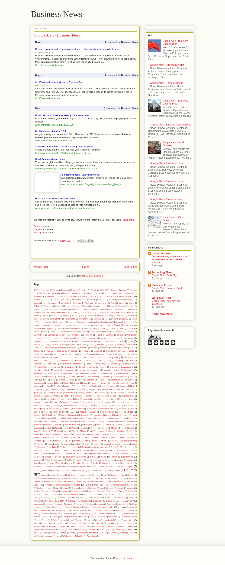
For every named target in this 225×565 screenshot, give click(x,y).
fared (117, 373)
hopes (121, 399)
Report (36, 471)
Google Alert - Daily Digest (165, 275)
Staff (121, 494)
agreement (51, 293)
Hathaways (77, 396)
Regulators (81, 466)
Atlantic (121, 300)
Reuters (130, 470)
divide (119, 354)
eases (131, 361)
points (131, 450)
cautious (91, 322)
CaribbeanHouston (44, 322)
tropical (64, 520)
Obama (68, 441)
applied (75, 300)
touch (117, 514)
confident (88, 335)
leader (116, 415)
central (110, 322)
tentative (44, 510)
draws (45, 361)
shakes (67, 485)
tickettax (56, 514)
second (70, 482)
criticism (37, 345)
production (70, 457)
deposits (74, 351)
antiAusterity (127, 296)
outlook (78, 444)
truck (72, 520)
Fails (87, 373)
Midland (57, 431)
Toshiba (108, 514)
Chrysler (37, 328)
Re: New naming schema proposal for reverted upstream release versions (169, 259)
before (131, 306)
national (76, 437)
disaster (71, 354)
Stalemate (130, 494)
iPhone (111, 408)
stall (35, 498)
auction (37, 303)
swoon (39, 507)
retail (109, 470)
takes (95, 507)
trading (83, 517)
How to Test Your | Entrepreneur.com (62, 115)
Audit (45, 303)
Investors (78, 408)
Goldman (59, 390)
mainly (101, 421)
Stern (82, 498)
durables (99, 361)
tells (35, 510)
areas (92, 299)
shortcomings (118, 485)
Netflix (104, 437)
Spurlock (94, 494)
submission (72, 501)
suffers (109, 501)
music (57, 437)
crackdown (109, 341)
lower (62, 421)
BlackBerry (38, 313)
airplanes (76, 293)
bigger (98, 309)
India (56, 405)
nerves (95, 437)
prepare (105, 454)
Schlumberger (101, 478)
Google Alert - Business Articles (167, 64)
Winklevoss (83, 533)
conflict (98, 335)
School (114, 478)
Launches (85, 415)
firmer (116, 377)
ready (95, 463)
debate (61, 348)
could (77, 341)
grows (80, 393)
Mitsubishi (121, 431)
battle (85, 306)
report (130, 466)
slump (46, 491)
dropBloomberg (66, 361)
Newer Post (41, 266)
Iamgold (37, 402)
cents (118, 322)
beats (111, 306)
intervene (116, 406)
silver (57, 488)
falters (109, 373)
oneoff (113, 441)
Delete (37, 226)
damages (100, 345)
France (93, 383)
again (123, 290)
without (94, 533)
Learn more (128, 220)
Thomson (108, 510)
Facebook (128, 370)
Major (131, 421)
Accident (56, 290)
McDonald (130, 425)
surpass (100, 504)
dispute (101, 354)
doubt (92, 357)
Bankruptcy (48, 306)
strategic (37, 501)
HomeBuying (111, 399)
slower (120, 488)
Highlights (38, 399)
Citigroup (49, 329)
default (94, 347)
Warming (81, 530)
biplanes (130, 309)
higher (115, 396)
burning (46, 319)
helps (107, 396)
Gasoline (57, 386)
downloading (129, 357)
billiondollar (118, 309)
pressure (115, 454)
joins (102, 412)
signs (50, 488)
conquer (120, 335)
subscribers (97, 501)
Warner (92, 530)
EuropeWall (42, 367)
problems (58, 457)
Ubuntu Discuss (161, 253)
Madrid (92, 421)
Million (83, 431)
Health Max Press (162, 313)
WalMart (71, 530)
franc (84, 383)
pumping (90, 460)
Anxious (37, 300)
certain (36, 325)
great (90, 390)
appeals (56, 300)
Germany (87, 386)
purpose (101, 460)
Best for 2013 (50, 131)
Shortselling (132, 485)
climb (85, 329)
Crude (46, 345)
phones (131, 447)
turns (99, 520)
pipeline (66, 450)
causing (72, 322)
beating (103, 306)
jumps (130, 411)
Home (86, 266)
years (58, 536)
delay (132, 348)
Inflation (93, 405)
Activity (94, 290)
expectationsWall (41, 370)
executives (69, 367)
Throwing (46, 514)
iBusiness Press (161, 285)
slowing (37, 491)
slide (94, 488)
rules (123, 475)
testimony (72, 510)
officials (104, 441)
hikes (70, 399)
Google (69, 390)
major (122, 421)
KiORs (47, 415)
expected (58, 370)
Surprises (111, 504)
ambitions (38, 296)
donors (55, 357)
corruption (59, 341)
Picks (48, 450)
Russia (131, 475)
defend (104, 348)
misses (110, 431)
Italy (63, 412)
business (57, 318)
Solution (92, 491)
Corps (49, 341)
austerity (65, 303)
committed (130, 332)
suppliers (49, 504)
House (131, 399)
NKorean (37, 441)
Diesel (36, 354)
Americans (62, 296)
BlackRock (64, 312)
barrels (77, 306)
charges (68, 325)
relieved (111, 466)
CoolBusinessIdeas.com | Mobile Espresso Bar (59, 82)
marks (99, 425)
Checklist (98, 325)
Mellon (74, 428)
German (76, 386)
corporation (38, 341)
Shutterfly (40, 488)
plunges (122, 450)
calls (106, 319)
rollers (97, 475)
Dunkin (89, 361)
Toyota (54, 516)
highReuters (51, 399)
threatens (120, 510)
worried (113, 533)
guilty (110, 393)
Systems (68, 507)
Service (37, 485)
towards (37, 517)
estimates (114, 364)
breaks (55, 315)
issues (46, 412)
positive (55, 453)
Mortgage (77, 434)
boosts (122, 313)
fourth (66, 383)
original (67, 444)
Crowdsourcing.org (44, 52)
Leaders (126, 415)
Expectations (127, 367)
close (112, 328)
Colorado (84, 332)
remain (120, 466)
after (102, 290)
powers (85, 454)
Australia (77, 303)
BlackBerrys (51, 313)
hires (77, 399)
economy (64, 363)
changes (46, 325)
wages (62, 530)
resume (99, 470)
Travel (91, 517)
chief (108, 325)
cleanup (76, 329)
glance (113, 386)
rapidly (61, 463)
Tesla (53, 510)
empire (104, 364)
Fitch (36, 380)
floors (53, 380)
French (114, 383)
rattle (87, 463)
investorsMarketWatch (96, 409)
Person (114, 447)
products (82, 457)
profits (103, 457)
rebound (105, 463)
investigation (54, 409)
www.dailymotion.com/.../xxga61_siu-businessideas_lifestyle (90, 184)
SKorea (75, 488)
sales (54, 478)
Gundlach (120, 393)
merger (104, 428)
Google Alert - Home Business (166, 82)
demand (37, 351)
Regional (69, 466)
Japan (82, 411)
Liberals (66, 418)
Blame (83, 313)
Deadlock (37, 348)
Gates (67, 386)
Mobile (131, 431)
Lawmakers (97, 415)
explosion (95, 370)
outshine (97, 444)
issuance (122, 409)
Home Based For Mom (55, 198)
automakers (102, 303)
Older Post (130, 266)
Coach (45, 332)
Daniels (120, 345)
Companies (53, 335)
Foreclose (102, 380)
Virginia (37, 530)
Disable (46, 354)
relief (102, 466)
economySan (78, 364)
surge (79, 504)
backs (131, 303)
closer (130, 328)
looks (124, 418)
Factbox (58, 373)
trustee (80, 520)
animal (94, 296)
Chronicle (129, 325)
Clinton (94, 329)
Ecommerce (38, 364)
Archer (84, 300)
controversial (91, 338)
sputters (112, 494)
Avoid (113, 303)
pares (134, 444)
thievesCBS (85, 510)
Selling (111, 482)
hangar (46, 396)
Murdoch (47, 437)
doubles (83, 357)
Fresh (122, 383)
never (113, 437)
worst (134, 533)
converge (104, 338)
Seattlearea (58, 482)
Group (48, 393)
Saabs (36, 478)
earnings (119, 360)
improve (76, 402)
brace (45, 315)
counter (87, 341)
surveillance (123, 504)
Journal (111, 412)
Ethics (124, 364)
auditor (54, 303)
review (44, 475)
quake (120, 460)
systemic (57, 507)
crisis (130, 341)
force (80, 380)
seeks (101, 481)
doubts (100, 357)
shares (77, 484)
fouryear (75, 383)
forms (58, 383)
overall (117, 444)
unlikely (118, 523)
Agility (39, 293)
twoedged (108, 520)
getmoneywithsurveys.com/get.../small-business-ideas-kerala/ (66, 168)
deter (108, 351)
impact (55, 402)
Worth (39, 536)
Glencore (123, 386)
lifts (74, 418)
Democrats (48, 351)
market (57, 424)
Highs (62, 399)
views (130, 526)
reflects (49, 466)
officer (85, 441)
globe (39, 389)
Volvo (45, 530)
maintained (112, 421)
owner (126, 444)
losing (45, 421)
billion (107, 309)
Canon (115, 319)
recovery (38, 466)
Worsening (124, 533)
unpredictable (39, 526)
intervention (128, 406)
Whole (53, 533)
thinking (98, 510)
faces (50, 373)
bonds (113, 312)
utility (81, 526)
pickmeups (38, 450)
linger (90, 418)
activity (85, 290)
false (102, 373)
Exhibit (82, 367)
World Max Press (162, 297)
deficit (123, 347)
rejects (93, 466)
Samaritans (66, 478)
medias (48, 428)
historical (86, 399)
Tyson (117, 520)
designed (98, 351)
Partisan (63, 447)
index (36, 405)
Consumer (132, 335)
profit (92, 456)
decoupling (71, 348)
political (46, 454)
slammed (85, 488)
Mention (94, 428)
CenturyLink (129, 322)
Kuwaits (63, 415)
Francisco (104, 383)
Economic (51, 364)
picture (56, 450)
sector (80, 481)
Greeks (119, 390)
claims (67, 329)
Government (80, 390)
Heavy (98, 396)
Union (97, 523)
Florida (62, 380)
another (115, 296)
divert (111, 354)
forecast (90, 380)
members (84, 428)
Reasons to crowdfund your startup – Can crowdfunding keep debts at (77, 49)
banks (58, 306)
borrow (131, 313)
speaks (46, 494)
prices (125, 453)
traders (74, 517)
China (117, 325)
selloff (120, 481)
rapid (52, 463)
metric (123, 428)
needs (86, 437)
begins (36, 309)
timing (87, 514)
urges (62, 526)
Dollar (46, 357)
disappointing (59, 354)
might (66, 431)
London (115, 418)
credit (120, 341)
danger (110, 345)
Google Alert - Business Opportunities (175, 42)
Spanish (37, 494)
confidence (76, 335)
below (45, 309)
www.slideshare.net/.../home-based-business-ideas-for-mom (65, 208)
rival (89, 475)
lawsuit (108, 415)
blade (75, 313)
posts (75, 453)
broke (90, 316)
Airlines (64, 293)
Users (72, 526)
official (94, 441)
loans (107, 418)
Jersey (93, 412)
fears (134, 373)
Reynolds (64, 475)
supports (69, 504)
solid (84, 491)
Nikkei (131, 437)
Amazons (129, 293)
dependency (62, 351)
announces (104, 296)
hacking (37, 396)
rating (78, 463)
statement (62, 498)
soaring (75, 491)
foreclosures (39, 383)
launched (74, 415)
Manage (38, 232)
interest (104, 406)
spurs (103, 494)
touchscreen (129, 514)
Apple (65, 299)
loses (36, 421)
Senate (130, 481)
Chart (78, 325)
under (36, 523)
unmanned (129, 523)
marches (47, 425)
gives (104, 386)
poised (36, 454)
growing (69, 392)
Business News (56, 14)
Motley (105, 434)
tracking (64, 517)
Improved (86, 402)
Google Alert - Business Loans (166, 163)
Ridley (73, 475)
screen (131, 478)
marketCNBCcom (73, 424)
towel (46, 517)
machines (81, 421)
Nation (66, 437)
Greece (99, 389)
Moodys (56, 434)
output (87, 444)
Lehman (48, 418)
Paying (85, 447)
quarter (130, 460)
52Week (37, 290)
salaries (45, 478)
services (48, 485)
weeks (131, 529)
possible (66, 454)
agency (133, 290)
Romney (113, 475)
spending (75, 494)
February (41, 377)
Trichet (134, 517)
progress (37, 460)
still (89, 498)
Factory (79, 373)
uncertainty (129, 520)
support (60, 504)
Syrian (48, 507)
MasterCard (109, 425)
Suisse (118, 501)
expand (102, 367)
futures (37, 386)
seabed (37, 482)
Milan (74, 431)
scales (88, 478)
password (75, 447)
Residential (79, 471)
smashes (65, 491)
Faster (125, 373)
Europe (133, 364)
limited (81, 418)
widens (63, 533)
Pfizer (122, 447)
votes (53, 530)
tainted (78, 507)
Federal (51, 377)
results (90, 471)
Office (77, 441)
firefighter (106, 377)
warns (101, 529)
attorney (130, 300)
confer (64, 335)
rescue (46, 470)
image (46, 402)
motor (113, 434)
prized (134, 454)
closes (36, 332)
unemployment (58, 523)
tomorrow (97, 514)
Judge (120, 412)
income (108, 402)
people (94, 447)
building (110, 316)
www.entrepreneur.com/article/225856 (54, 125)
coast (53, 332)
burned (36, 319)
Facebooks (39, 373)
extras (116, 370)
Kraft (55, 415)
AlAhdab (87, 293)
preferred (95, 454)
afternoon (114, 290)
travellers (112, 516)
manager (37, 425)
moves (36, 437)
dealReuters (50, 348)
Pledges (102, 450)
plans (75, 450)
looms (131, 418)
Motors (122, 434)
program (114, 457)
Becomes (122, 306)
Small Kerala (50, 159)
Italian (55, 412)
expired (82, 370)
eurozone (55, 367)
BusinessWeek (84, 319)
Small (55, 491)
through (131, 510)
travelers (101, 517)
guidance (101, 393)
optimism (40, 444)
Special (56, 494)
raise (36, 463)
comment (118, 332)
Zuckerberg (91, 536)
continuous (41, 338)
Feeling (61, 376)
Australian (89, 303)
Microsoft (46, 431)
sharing (88, 485)
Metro (36, 431)
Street (61, 500)
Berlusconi (87, 309)
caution (81, 322)
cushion (55, 345)
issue (132, 409)
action (66, 290)
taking (102, 507)
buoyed (131, 316)
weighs (36, 533)
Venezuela (99, 526)
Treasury (124, 517)
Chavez (87, 325)
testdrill (62, 510)
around (102, 300)
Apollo (46, 300)
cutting (64, 345)
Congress (110, 335)
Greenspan (129, 390)
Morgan (67, 434)
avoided (122, 303)
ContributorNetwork (73, 338)
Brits (82, 316)
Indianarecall (69, 406)
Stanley (44, 498)
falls (94, 373)
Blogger (130, 558)
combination (96, 332)
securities (91, 482)
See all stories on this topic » (49, 65)
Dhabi (131, 351)
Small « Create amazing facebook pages (64, 146)
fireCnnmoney (93, 377)
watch (110, 530)
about (46, 290)
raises (43, 463)
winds (72, 533)
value (89, 526)
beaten (94, 306)
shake (58, 485)
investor (66, 408)
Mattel (120, 425)
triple (46, 520)
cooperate (116, 338)
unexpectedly (74, 523)
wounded (48, 536)
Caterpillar (60, 322)
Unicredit (87, 523)
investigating (39, 408)
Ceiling (101, 322)
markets (88, 424)
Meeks (57, 428)
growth (89, 392)
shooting (105, 485)
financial (72, 376)
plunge (112, 450)
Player (83, 450)
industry (82, 406)
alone (107, 293)
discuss (81, 354)
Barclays (67, 306)
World (104, 533)
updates (52, 526)
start (52, 498)
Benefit (54, 309)
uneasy (46, 523)
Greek (109, 389)
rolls (105, 475)
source (112, 491)
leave (39, 418)
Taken (86, 507)
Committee (39, 335)
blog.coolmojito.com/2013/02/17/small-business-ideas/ (62, 153)
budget (100, 315)
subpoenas (85, 501)
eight (97, 364)
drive (54, 361)
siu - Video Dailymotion (80, 174)
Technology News (162, 272)
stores (131, 498)
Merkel (114, 428)
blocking (92, 313)
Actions (75, 290)
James (72, 412)
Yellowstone (69, 536)
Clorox (103, 329)
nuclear (58, 441)
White (45, 533)
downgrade (112, 357)
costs (69, 341)
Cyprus (81, 344)
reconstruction (128, 463)
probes (48, 457)
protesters (58, 460)
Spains (131, 491)
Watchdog (120, 530)
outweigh (107, 444)
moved (131, 434)
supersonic (38, 504)
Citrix (59, 329)
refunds (59, 466)
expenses (70, 370)
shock (96, 485)
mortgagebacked (92, 434)
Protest (47, 460)
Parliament (41, 447)
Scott (123, 478)
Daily (90, 344)
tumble (89, 520)
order (49, 444)
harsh (66, 396)
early (109, 361)
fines (82, 377)
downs (36, 361)
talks (111, 507)
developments (119, 351)
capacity (124, 319)
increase (119, 402)
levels (57, 418)
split (85, 494)
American (50, 296)
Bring (65, 315)
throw (36, 514)
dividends (130, 354)
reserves (68, 471)
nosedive (48, 441)
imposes (65, 402)
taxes (120, 507)
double (73, 357)
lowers (71, 421)
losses (53, 421)
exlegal (92, 367)
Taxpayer (130, 507)
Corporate (128, 338)
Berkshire (75, 309)
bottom (36, 316)
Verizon (111, 526)
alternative (117, 293)
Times (78, 514)
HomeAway (97, 399)
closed (121, 329)
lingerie (98, 418)
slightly (103, 488)
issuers (37, 412)
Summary (129, 501)
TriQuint (54, 520)
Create (37, 229)
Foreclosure (129, 380)
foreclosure (115, 380)
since (65, 488)
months (45, 434)
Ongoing (123, 441)
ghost (96, 386)
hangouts (56, 396)
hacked (131, 393)
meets (65, 428)
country (97, 341)
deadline (130, 344)
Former (50, 383)
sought (102, 491)
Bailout (37, 306)
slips (111, 488)
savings (78, 478)
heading (89, 396)
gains (47, 386)
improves (97, 402)
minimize (100, 431)
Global (133, 386)
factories (68, 373)
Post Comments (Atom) (92, 276)
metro (131, 428)
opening (133, 441)
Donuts (65, 357)
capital (134, 319)
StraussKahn (49, 501)
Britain (74, 316)
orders (57, 444)
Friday (131, 383)
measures (38, 428)
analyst (84, 296)
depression (86, 351)
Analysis (74, 296)
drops (79, 360)
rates (69, 463)
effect (89, 364)
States (73, 497)
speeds (65, 494)
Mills (92, 431)
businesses (70, 319)
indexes (47, 406)
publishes (79, 460)
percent (103, 447)
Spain (121, 491)
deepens (83, 347)
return (117, 470)
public (69, 460)
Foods (71, 380)
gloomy (49, 390)
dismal (92, 354)
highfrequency (128, 396)
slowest (130, 488)
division (37, 357)
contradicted (55, 338)
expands (113, 367)
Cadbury (97, 319)
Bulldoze (120, 316)
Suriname (90, 504)
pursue (111, 460)
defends (113, 348)
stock (108, 497)
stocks (120, 497)
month (36, 434)
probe (39, 457)
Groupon (58, 392)
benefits (64, 309)
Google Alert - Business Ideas (166, 199)
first (124, 376)
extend (107, 370)
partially (52, 447)
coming (107, 331)
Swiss (134, 504)
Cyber (72, 345)
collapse (73, 332)
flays (44, 380)
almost (97, 293)
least (135, 415)
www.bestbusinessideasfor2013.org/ (53, 140)
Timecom (68, 513)
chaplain (57, 325)
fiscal (132, 377)
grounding (38, 393)
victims (121, 526)
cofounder (63, 332)
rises (82, 475)
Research (56, 470)
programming (127, 457)
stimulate (98, 498)
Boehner (103, 313)
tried (38, 520)
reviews (53, 475)
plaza (92, 450)
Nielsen (122, 437)
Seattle (47, 481)
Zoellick (80, 536)
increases (130, 402)
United (107, 523)
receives (115, 463)
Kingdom (37, 415)
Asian (111, 299)
